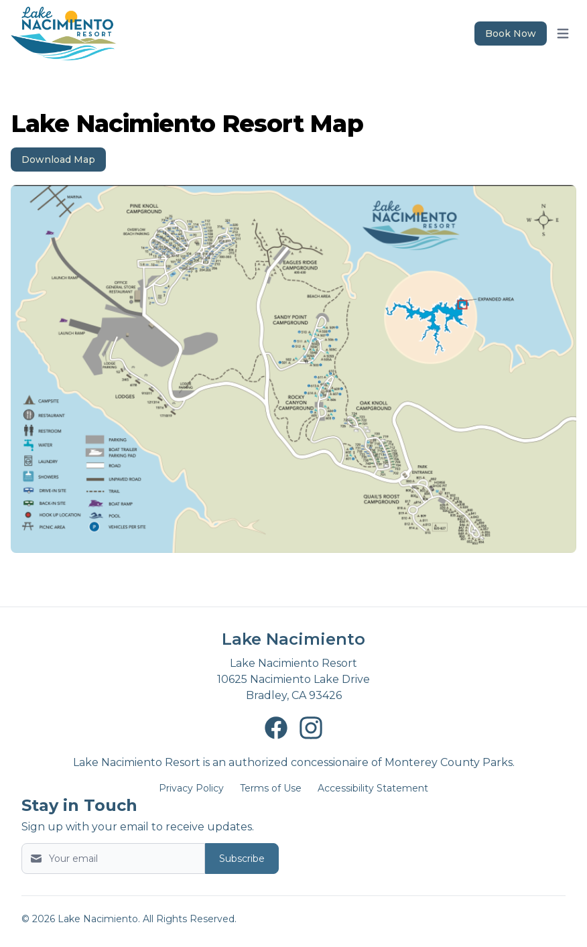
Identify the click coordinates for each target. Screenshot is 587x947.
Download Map (58, 159)
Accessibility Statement (373, 788)
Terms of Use (271, 788)
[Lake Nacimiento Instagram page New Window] (311, 727)
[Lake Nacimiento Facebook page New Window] (276, 727)
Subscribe (242, 859)
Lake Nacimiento (293, 639)
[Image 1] (293, 369)
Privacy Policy (191, 788)
